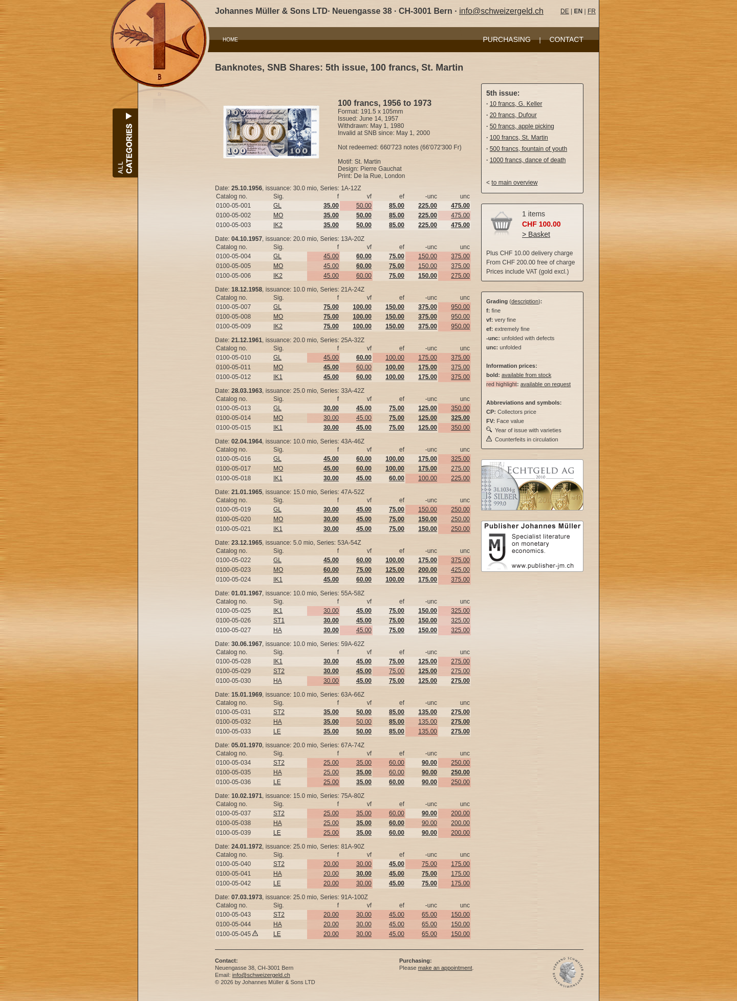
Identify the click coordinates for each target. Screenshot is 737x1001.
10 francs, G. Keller (516, 103)
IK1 (278, 377)
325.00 (460, 458)
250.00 (460, 509)
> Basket (536, 234)
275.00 (460, 275)
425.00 (460, 569)
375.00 (460, 256)
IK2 (278, 225)
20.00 (331, 863)
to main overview (514, 182)
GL (277, 205)
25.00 (331, 762)
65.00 (429, 914)
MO (278, 215)
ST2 (279, 671)
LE (277, 731)
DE (564, 11)
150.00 (427, 256)
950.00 (460, 306)
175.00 (427, 357)
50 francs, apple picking (522, 126)
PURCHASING (507, 39)
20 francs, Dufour (513, 115)
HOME (230, 39)
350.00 (460, 408)
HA (277, 630)
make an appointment (445, 968)
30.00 (331, 417)
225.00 (460, 478)
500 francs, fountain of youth (528, 148)
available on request (546, 384)
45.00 (331, 256)
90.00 (429, 823)
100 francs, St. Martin (519, 137)
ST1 (279, 620)
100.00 (394, 357)
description (524, 301)
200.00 (460, 813)
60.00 (364, 275)
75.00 (396, 671)
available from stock (526, 375)
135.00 (427, 721)
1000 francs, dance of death (528, 160)
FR (592, 11)
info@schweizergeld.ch (501, 11)
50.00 (364, 205)
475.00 (460, 215)
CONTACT (566, 39)
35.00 (364, 762)
